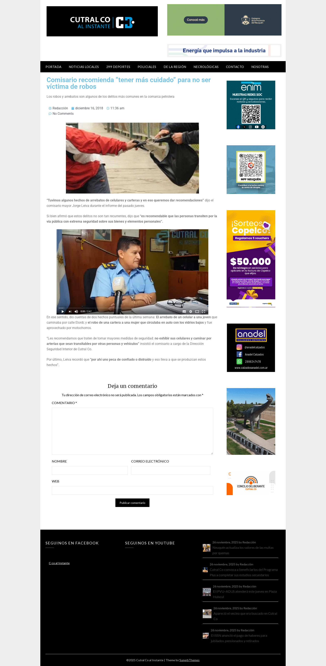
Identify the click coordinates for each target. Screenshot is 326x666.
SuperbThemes (189, 660)
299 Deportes (118, 67)
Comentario (64, 403)
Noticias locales (84, 67)
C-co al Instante (59, 563)
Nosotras (260, 67)
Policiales (147, 67)
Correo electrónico (150, 461)
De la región (175, 67)
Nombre (59, 461)
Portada (54, 67)
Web (55, 481)
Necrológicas (206, 67)
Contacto (235, 67)
